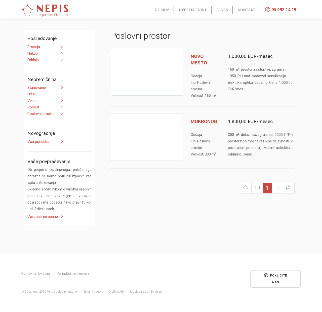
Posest (33, 107)
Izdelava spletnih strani (146, 291)
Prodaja (33, 47)
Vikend (32, 100)
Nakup (32, 53)
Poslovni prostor (41, 113)
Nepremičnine (193, 9)
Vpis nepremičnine (42, 216)
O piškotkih (116, 291)
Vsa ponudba (38, 141)
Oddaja (33, 60)
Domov (162, 9)
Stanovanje (36, 87)
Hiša (31, 94)
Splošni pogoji (92, 291)
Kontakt (247, 9)
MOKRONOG (204, 121)
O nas (222, 9)
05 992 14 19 (280, 9)
